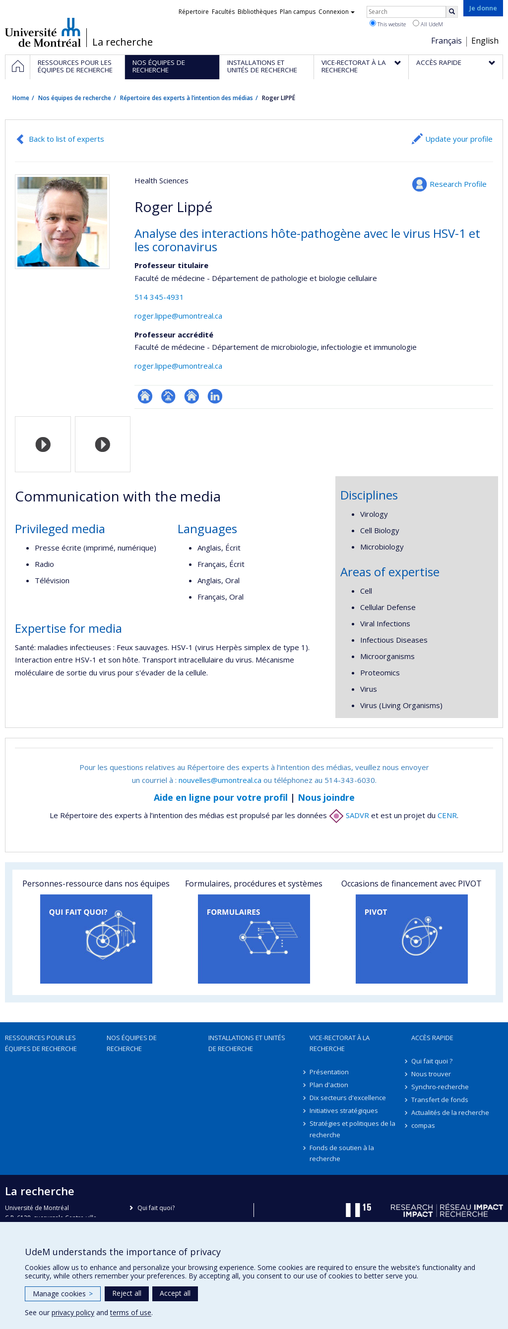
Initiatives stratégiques (344, 1110)
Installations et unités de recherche (246, 1043)
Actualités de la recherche (450, 1112)
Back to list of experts (66, 139)
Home (20, 98)
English (485, 40)
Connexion (336, 11)
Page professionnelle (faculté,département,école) (168, 396)
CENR (447, 815)
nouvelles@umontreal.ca (220, 780)
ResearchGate (145, 396)
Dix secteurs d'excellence (348, 1097)
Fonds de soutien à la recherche (342, 1153)
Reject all (126, 1293)
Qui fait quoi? (156, 1208)
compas (423, 1125)
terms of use (130, 1312)
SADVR (349, 815)
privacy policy (73, 1312)
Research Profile (458, 184)
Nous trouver (431, 1073)
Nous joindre (326, 797)
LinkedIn (215, 396)
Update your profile (459, 139)
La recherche (122, 42)
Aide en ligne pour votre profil (221, 797)
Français (446, 40)
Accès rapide (432, 1037)
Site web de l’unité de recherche (191, 396)
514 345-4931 (159, 297)
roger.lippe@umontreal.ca (178, 316)
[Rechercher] (452, 12)
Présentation (329, 1071)
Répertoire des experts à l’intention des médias (186, 98)
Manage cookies (63, 1293)
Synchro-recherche (440, 1086)
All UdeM (428, 24)
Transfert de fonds (439, 1099)
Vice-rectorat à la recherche (340, 1043)
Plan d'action (329, 1084)
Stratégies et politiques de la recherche (352, 1129)
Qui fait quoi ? (431, 1060)
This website (388, 24)
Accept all (175, 1293)
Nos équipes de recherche (74, 98)
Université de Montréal (43, 32)
